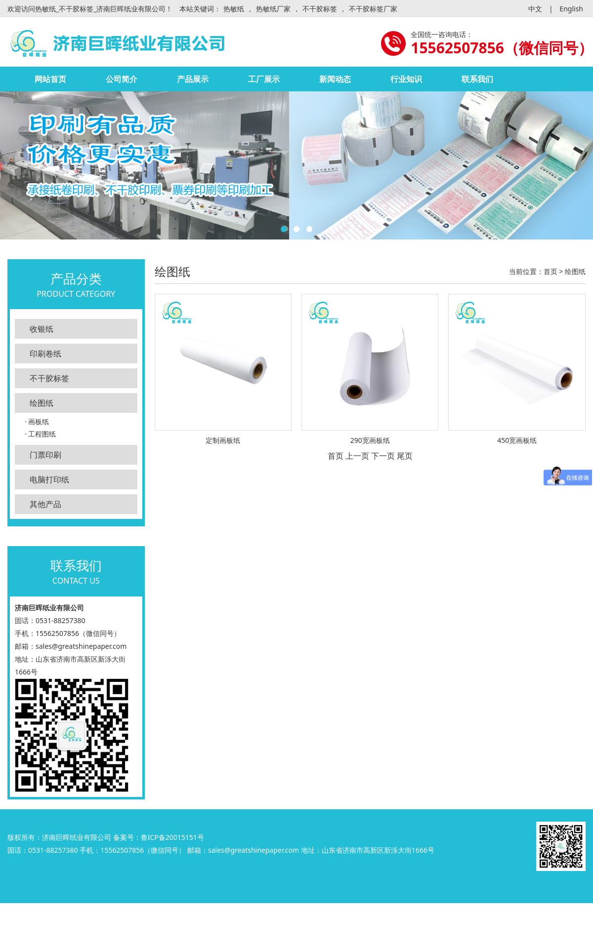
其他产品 (45, 504)
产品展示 (193, 79)
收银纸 (41, 328)
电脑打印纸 (49, 479)
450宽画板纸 (517, 440)
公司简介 (121, 79)
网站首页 (50, 79)
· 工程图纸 (40, 433)
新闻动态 (335, 79)
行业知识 (406, 79)
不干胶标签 (319, 8)
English (571, 8)
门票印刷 (45, 454)
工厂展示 (264, 79)
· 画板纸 (37, 421)
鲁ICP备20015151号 (172, 837)
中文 (535, 8)
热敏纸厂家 (273, 8)
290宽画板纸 (370, 440)
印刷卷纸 (45, 353)
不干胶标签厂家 (373, 8)
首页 (550, 271)
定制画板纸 (223, 440)
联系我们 (477, 79)
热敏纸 (233, 8)
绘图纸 (41, 402)
